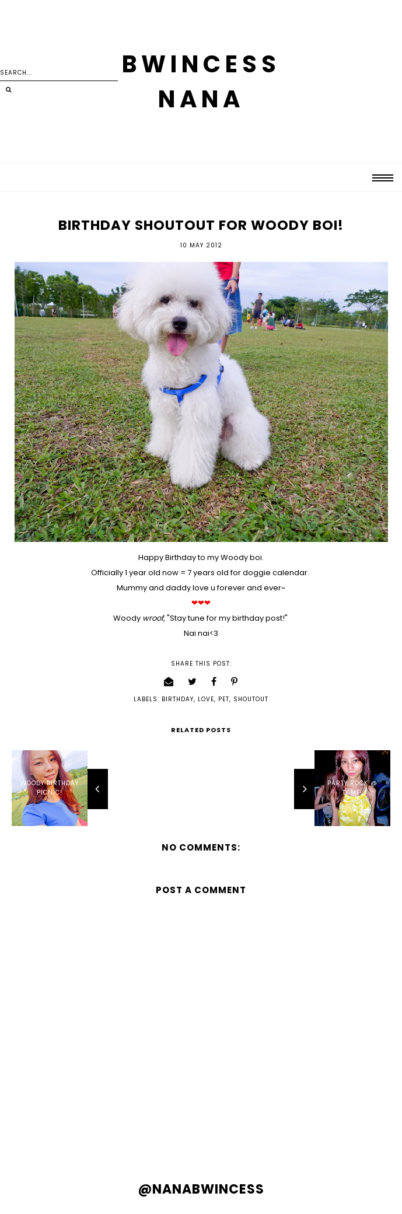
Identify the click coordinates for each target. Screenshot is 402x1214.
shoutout (250, 699)
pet (223, 699)
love (206, 699)
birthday (178, 699)
